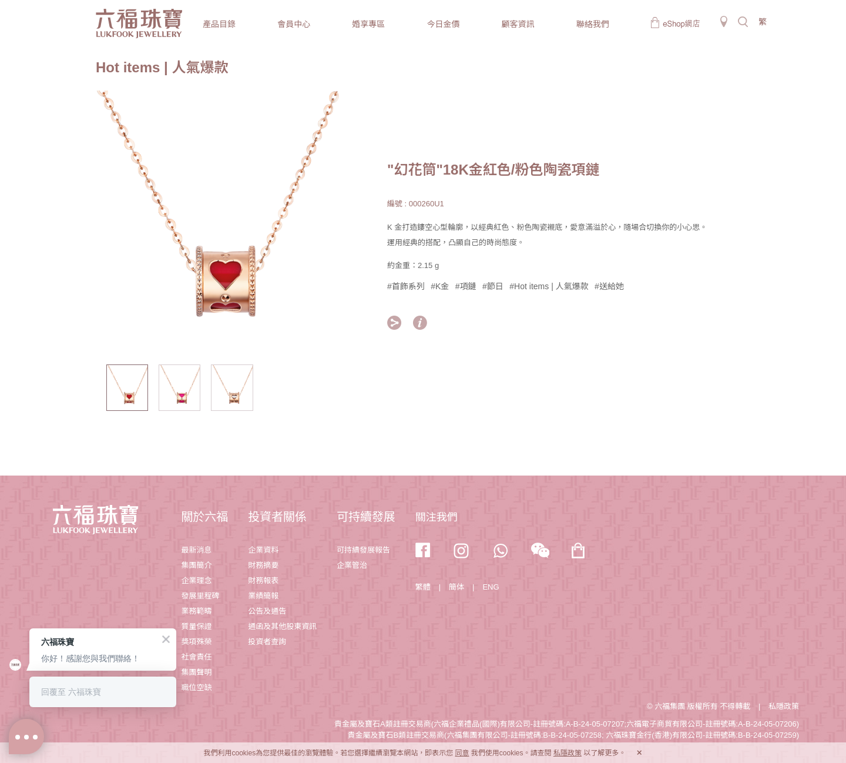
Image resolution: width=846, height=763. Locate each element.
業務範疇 (196, 611)
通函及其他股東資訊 (282, 626)
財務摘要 (263, 565)
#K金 (440, 286)
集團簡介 (196, 565)
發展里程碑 (200, 595)
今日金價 (443, 24)
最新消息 (196, 550)
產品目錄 (219, 24)
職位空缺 (196, 687)
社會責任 (196, 656)
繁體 (423, 587)
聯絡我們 (592, 24)
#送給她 (609, 286)
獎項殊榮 (196, 641)
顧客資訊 (518, 24)
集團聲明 (196, 672)
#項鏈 (465, 286)
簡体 (456, 587)
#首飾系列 (406, 286)
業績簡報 (263, 595)
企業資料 (263, 550)
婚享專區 (368, 24)
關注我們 (436, 517)
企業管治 (352, 565)
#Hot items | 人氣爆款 (548, 286)
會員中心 (293, 24)
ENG (490, 587)
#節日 (492, 286)
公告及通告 (267, 611)
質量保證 (196, 626)
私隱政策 (783, 706)
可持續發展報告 (363, 550)
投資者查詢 (267, 641)
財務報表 (263, 580)
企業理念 (196, 580)
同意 (462, 753)
